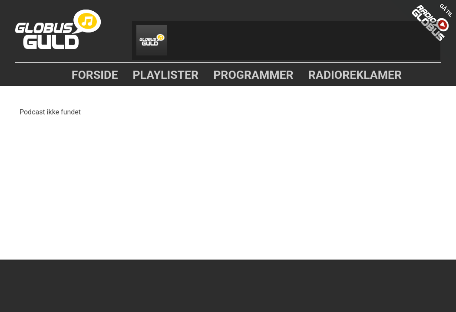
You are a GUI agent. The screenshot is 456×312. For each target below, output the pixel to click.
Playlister (165, 75)
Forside (95, 75)
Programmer (253, 75)
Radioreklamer (355, 75)
